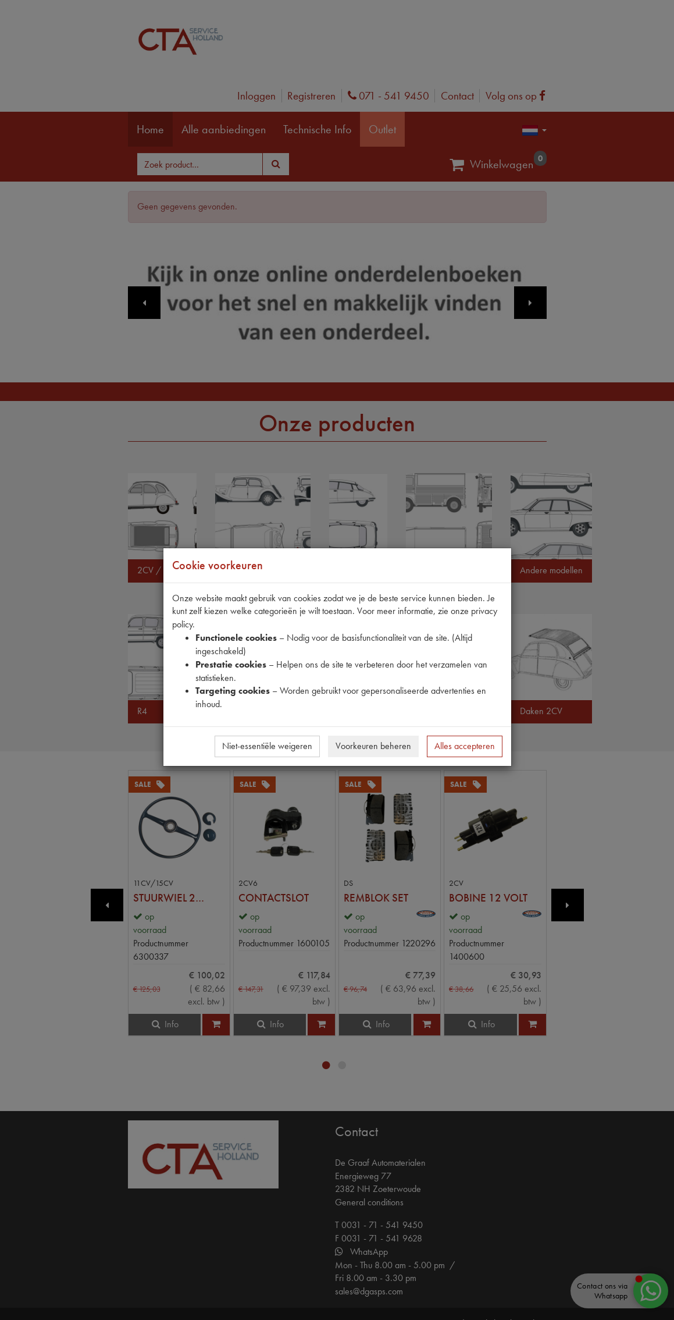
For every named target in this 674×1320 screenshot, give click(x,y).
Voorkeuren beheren (373, 746)
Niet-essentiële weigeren (267, 746)
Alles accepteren (464, 746)
